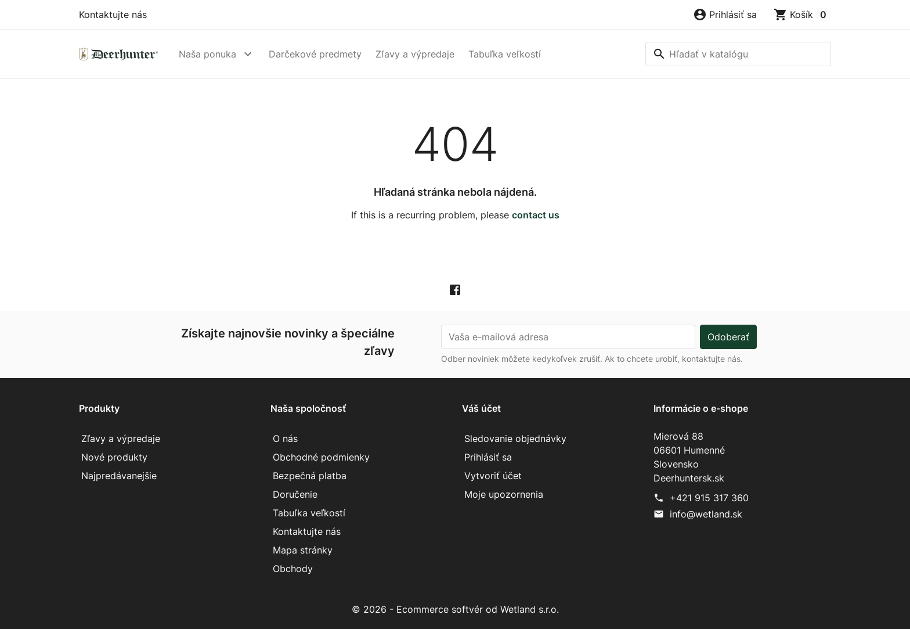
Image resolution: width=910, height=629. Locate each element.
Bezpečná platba (309, 475)
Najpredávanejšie (119, 475)
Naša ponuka (207, 54)
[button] (724, 14)
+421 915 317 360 (709, 498)
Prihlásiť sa (488, 457)
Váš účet (481, 408)
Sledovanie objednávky (515, 438)
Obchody (293, 568)
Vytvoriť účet (493, 475)
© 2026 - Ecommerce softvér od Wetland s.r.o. (455, 609)
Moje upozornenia (503, 494)
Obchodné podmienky (321, 457)
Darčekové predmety (315, 54)
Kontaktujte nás (113, 14)
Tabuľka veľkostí (504, 54)
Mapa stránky (303, 550)
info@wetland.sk (706, 514)
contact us (535, 215)
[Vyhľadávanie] (738, 54)
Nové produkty (114, 457)
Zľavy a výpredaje (414, 54)
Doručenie (295, 494)
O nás (285, 438)
